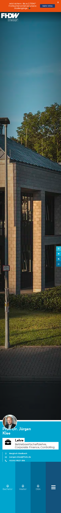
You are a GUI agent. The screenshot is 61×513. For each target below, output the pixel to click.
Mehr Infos (47, 6)
